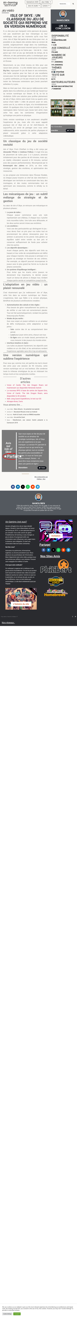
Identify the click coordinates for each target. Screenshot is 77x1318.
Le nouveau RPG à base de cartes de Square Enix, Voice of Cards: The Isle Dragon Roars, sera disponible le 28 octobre (27, 393)
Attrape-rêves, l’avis (15, 401)
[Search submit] (73, 3)
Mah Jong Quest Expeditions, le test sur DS (24, 399)
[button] (13, 487)
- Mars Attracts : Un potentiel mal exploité (23, 409)
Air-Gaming (10, 2)
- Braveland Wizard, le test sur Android (22, 412)
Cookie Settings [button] (7, 1314)
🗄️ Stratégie (58, 72)
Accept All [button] (17, 1314)
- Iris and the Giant (16, 417)
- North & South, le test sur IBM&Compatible (23, 414)
